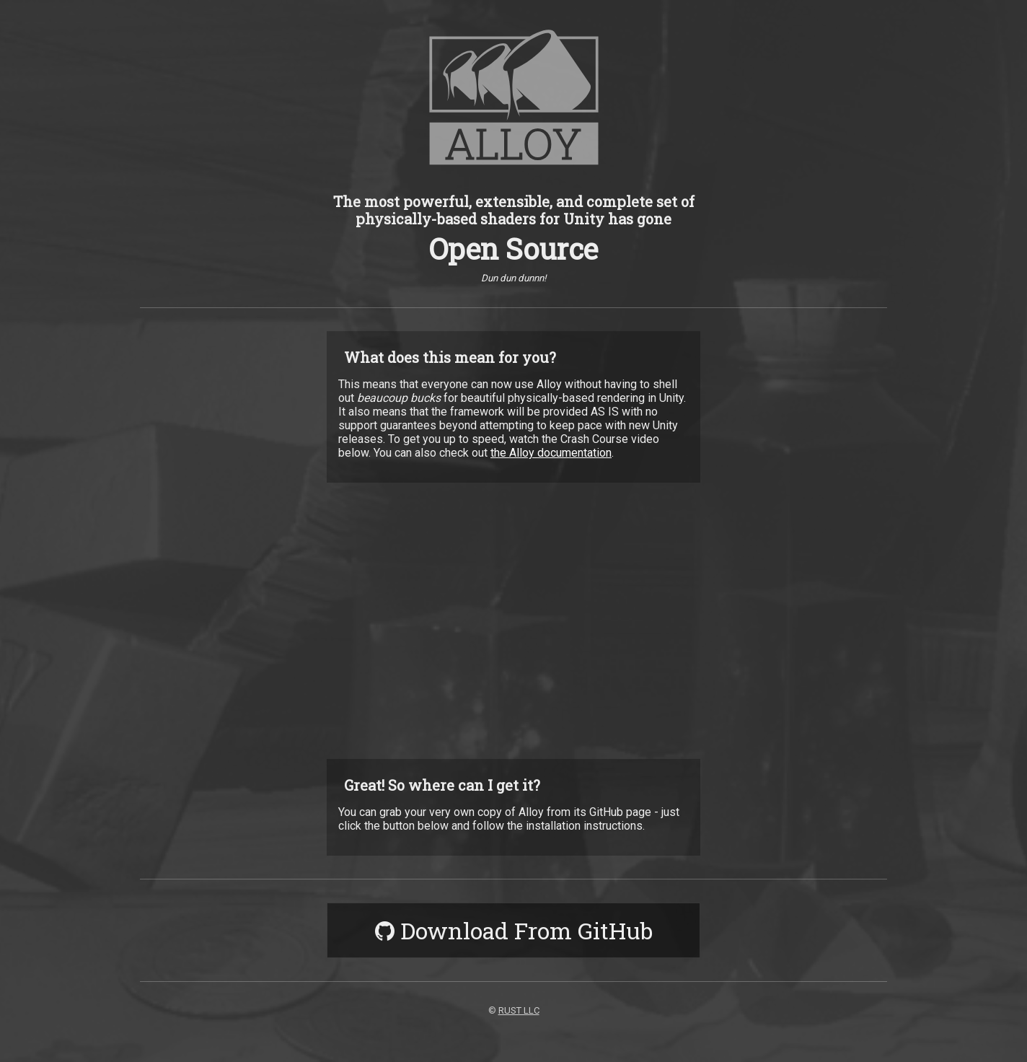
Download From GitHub (514, 930)
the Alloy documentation (551, 453)
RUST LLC (518, 1010)
